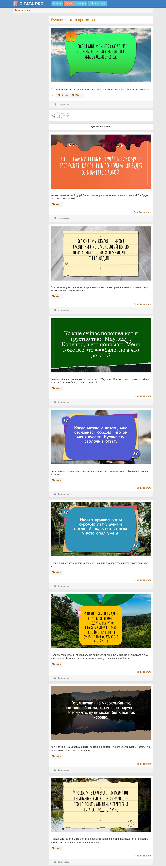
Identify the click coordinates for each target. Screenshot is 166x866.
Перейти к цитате (142, 212)
